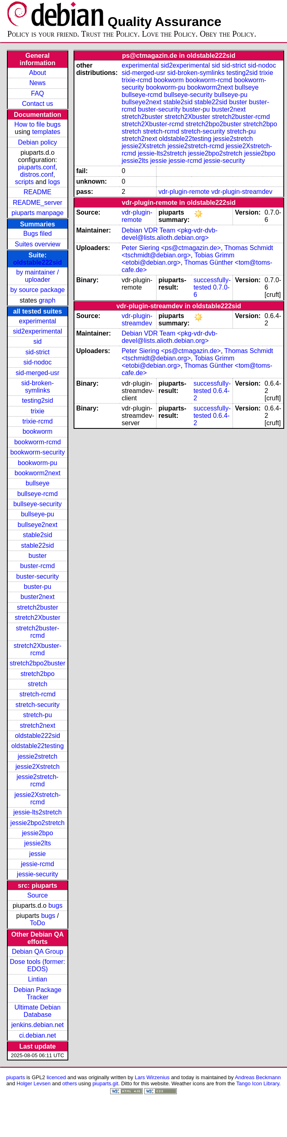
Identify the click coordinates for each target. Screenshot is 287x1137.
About (37, 72)
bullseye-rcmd (37, 493)
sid (37, 341)
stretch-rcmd (38, 694)
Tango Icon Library (257, 1083)
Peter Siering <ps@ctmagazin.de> (171, 247)
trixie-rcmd (37, 421)
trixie (37, 411)
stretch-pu (37, 714)
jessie (37, 853)
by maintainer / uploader (37, 276)
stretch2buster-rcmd (37, 632)
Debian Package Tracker (37, 993)
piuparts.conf (36, 167)
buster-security (37, 576)
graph (47, 300)
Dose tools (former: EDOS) (37, 965)
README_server (37, 202)
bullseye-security (37, 503)
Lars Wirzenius (152, 1077)
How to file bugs (37, 124)
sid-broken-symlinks (37, 387)
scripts (24, 181)
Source (37, 895)
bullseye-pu (37, 514)
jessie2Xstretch (37, 766)
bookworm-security (37, 452)
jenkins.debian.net (37, 1024)
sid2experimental (37, 331)
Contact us (37, 103)
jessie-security (37, 874)
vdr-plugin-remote (184, 191)
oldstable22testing (37, 745)
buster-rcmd (37, 565)
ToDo (37, 923)
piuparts (15, 1077)
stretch (37, 683)
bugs (55, 905)
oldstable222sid (37, 262)
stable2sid (37, 534)
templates (46, 131)
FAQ (37, 93)
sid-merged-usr (37, 372)
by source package (37, 289)
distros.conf (36, 174)
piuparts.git (105, 1083)
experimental (37, 321)
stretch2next (37, 725)
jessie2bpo (37, 833)
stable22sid (37, 545)
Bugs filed (37, 233)
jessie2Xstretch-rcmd (37, 798)
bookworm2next (38, 473)
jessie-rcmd (37, 863)
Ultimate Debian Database (37, 1011)
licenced (56, 1077)
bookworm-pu (37, 462)
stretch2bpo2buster (37, 663)
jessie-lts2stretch (37, 812)
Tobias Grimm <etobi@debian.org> (178, 259)
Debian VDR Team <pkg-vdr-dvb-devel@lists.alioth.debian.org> (169, 234)
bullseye (38, 483)
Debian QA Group (37, 951)
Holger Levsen (34, 1083)
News (37, 82)
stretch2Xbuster (37, 617)
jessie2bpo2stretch (38, 822)
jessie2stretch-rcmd (38, 780)
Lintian (37, 979)
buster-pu (37, 586)
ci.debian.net (37, 1035)
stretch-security (37, 704)
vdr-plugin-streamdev (241, 191)
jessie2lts (37, 843)
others (69, 1083)
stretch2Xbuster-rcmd (37, 649)
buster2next (37, 596)
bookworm (37, 431)
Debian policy (37, 142)
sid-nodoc (38, 362)
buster (37, 555)
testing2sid (37, 400)
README (37, 192)
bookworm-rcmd (37, 442)
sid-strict (38, 352)
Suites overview (37, 244)
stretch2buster (37, 607)
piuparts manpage (37, 212)
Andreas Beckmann (258, 1077)
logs (54, 181)
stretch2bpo (37, 673)
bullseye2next (37, 524)
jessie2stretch (37, 756)
